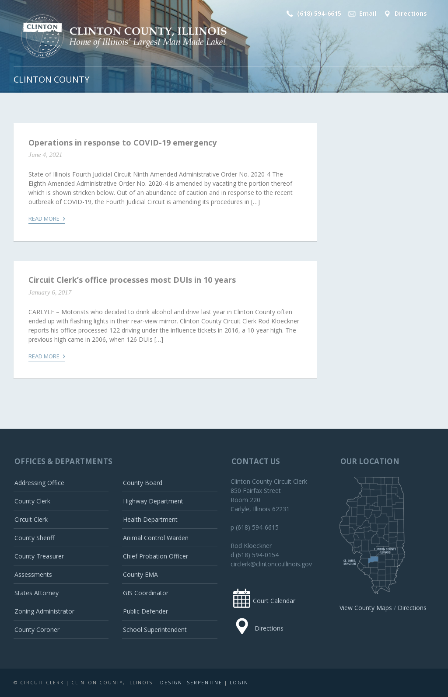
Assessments (33, 574)
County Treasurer (39, 556)
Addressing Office (39, 483)
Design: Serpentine (191, 683)
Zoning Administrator (44, 611)
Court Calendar (263, 600)
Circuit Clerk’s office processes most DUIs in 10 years (132, 279)
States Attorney (36, 593)
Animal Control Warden (156, 538)
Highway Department (153, 501)
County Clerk (32, 501)
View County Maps (366, 607)
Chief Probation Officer (155, 556)
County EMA (140, 574)
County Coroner (37, 629)
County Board (142, 483)
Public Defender (145, 611)
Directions (404, 13)
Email (361, 13)
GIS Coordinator (145, 593)
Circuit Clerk (31, 519)
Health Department (150, 519)
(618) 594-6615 (312, 13)
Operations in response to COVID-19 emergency (122, 142)
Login (239, 683)
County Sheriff (34, 538)
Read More (46, 217)
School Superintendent (155, 629)
